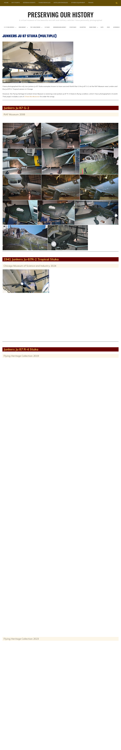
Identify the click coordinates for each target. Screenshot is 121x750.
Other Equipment (78, 2)
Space (108, 27)
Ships (102, 27)
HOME (6, 2)
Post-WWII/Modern (35, 27)
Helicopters (83, 27)
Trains (90, 2)
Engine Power (92, 27)
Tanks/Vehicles (44, 2)
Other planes (73, 27)
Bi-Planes (47, 27)
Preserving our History (60, 14)
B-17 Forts (16, 2)
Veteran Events (29, 2)
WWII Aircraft (22, 27)
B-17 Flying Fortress (9, 27)
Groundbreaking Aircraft (59, 27)
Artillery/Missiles (61, 2)
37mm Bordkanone (31, 96)
